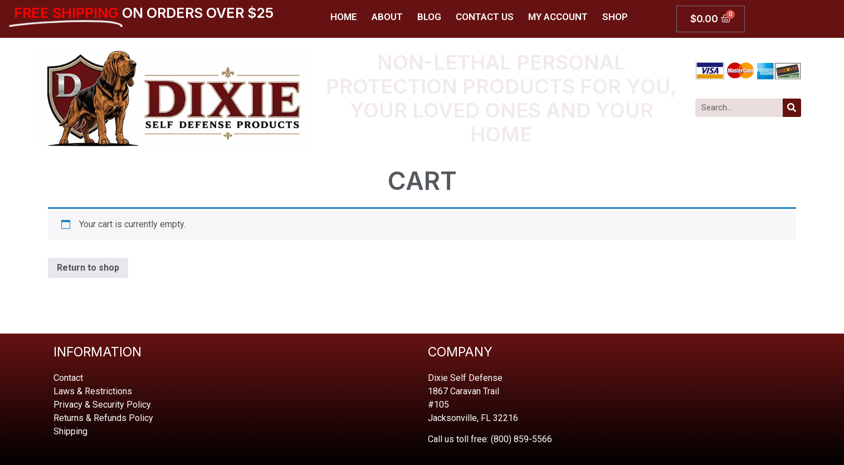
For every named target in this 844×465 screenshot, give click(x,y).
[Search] (792, 108)
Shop (615, 16)
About (387, 16)
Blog (429, 16)
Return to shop (88, 267)
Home (343, 16)
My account (558, 16)
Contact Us (485, 16)
